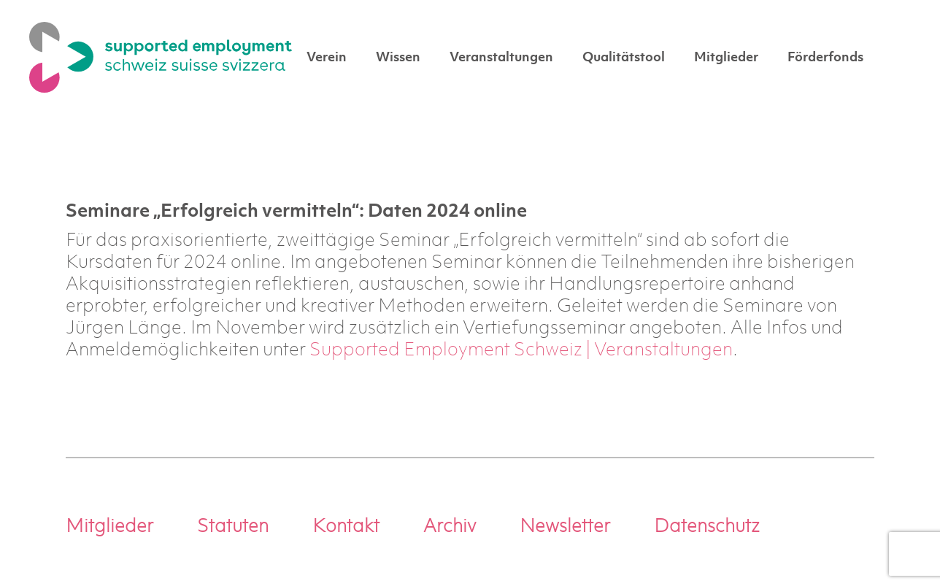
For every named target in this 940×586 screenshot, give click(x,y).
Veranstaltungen (501, 57)
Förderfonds (825, 57)
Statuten (233, 527)
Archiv (449, 527)
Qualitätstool (623, 57)
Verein (327, 57)
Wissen (398, 57)
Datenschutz (707, 527)
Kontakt (346, 527)
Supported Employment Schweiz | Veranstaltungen (521, 351)
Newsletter (565, 527)
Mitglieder (726, 57)
